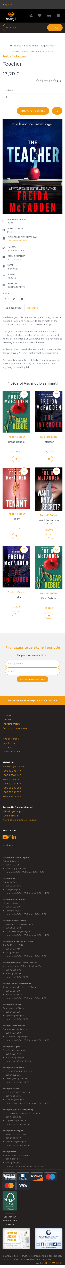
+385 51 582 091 (12, 779)
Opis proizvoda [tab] (13, 307)
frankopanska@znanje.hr (17, 1036)
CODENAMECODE (53, 1262)
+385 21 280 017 (13, 1138)
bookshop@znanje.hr (16, 868)
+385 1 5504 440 (12, 775)
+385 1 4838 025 (13, 1117)
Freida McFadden (16, 436)
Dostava (7, 747)
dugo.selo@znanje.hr (16, 1120)
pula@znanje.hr (13, 889)
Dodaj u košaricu (33, 110)
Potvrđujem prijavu (32, 679)
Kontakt (7, 719)
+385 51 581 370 (13, 1012)
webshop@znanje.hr (14, 766)
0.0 (49, 81)
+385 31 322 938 (13, 1075)
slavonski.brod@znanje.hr (18, 931)
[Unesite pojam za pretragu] (33, 27)
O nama (7, 715)
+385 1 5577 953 (12, 796)
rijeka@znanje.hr (14, 910)
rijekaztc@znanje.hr (15, 1015)
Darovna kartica (11, 751)
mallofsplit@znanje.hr (16, 1141)
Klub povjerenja (11, 738)
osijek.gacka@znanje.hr (17, 1078)
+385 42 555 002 (13, 970)
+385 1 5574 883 (13, 1033)
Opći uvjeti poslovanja (15, 727)
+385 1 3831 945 (13, 1159)
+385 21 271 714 (12, 948)
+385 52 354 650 (12, 792)
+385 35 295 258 (12, 787)
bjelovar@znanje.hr (15, 1099)
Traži (55, 27)
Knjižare (7, 4)
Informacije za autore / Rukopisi (20, 819)
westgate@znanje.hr (15, 1057)
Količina (9, 90)
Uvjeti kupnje (10, 743)
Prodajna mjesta (12, 723)
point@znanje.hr (13, 1162)
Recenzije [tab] (32, 307)
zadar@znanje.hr (14, 994)
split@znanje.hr (13, 952)
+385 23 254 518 (12, 783)
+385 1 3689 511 (11, 815)
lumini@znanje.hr (14, 973)
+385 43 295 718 (12, 770)
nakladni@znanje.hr (13, 811)
